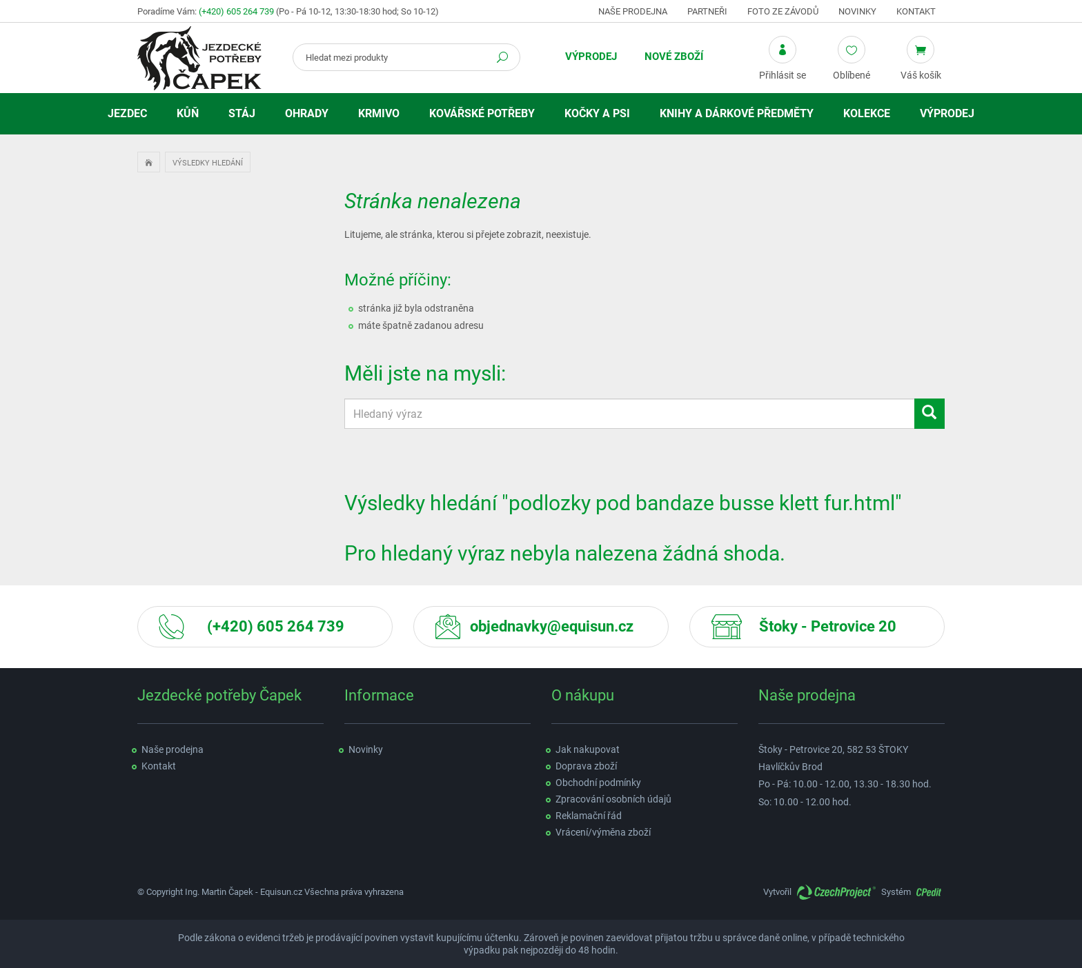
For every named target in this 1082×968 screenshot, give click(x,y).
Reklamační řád (588, 815)
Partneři (707, 11)
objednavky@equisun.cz (551, 626)
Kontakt (916, 11)
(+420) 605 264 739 (236, 11)
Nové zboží (674, 56)
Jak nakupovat (587, 749)
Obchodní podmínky (598, 782)
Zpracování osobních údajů (613, 799)
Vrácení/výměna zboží (603, 832)
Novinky (857, 11)
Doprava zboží (586, 766)
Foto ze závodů (782, 11)
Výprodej (591, 56)
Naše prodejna (632, 11)
